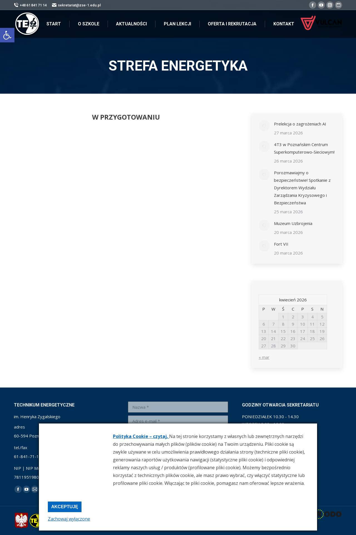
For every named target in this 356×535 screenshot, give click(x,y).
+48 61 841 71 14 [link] (30, 5)
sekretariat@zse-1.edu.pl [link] (76, 5)
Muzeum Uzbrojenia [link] (293, 223)
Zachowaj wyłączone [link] (69, 519)
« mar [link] (264, 357)
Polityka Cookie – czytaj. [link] (141, 436)
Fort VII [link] (281, 244)
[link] (7, 35)
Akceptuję (64, 506)
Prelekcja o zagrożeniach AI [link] (300, 124)
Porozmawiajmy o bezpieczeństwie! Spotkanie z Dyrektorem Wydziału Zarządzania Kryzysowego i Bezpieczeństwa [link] (302, 187)
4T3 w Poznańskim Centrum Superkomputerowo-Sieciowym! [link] (304, 148)
